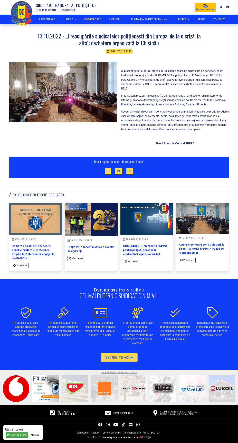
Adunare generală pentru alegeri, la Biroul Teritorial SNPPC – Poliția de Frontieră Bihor (201, 248)
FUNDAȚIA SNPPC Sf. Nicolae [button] (149, 19)
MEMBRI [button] (114, 19)
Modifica (35, 435)
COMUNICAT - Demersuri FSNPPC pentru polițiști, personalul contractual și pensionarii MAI (145, 250)
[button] (221, 7)
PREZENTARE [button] (47, 19)
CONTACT (219, 19)
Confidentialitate (132, 432)
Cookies (95, 432)
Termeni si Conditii (111, 432)
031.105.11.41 (65, 411)
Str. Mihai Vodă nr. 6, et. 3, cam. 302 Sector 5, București (178, 412)
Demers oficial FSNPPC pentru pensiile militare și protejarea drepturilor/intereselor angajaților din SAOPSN (34, 252)
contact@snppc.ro (123, 412)
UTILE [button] (70, 19)
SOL (153, 432)
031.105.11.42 (67, 414)
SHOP (201, 19)
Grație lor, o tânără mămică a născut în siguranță (91, 249)
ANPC (146, 432)
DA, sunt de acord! (17, 435)
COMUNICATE (92, 19)
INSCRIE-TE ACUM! (119, 357)
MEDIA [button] (182, 19)
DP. (158, 432)
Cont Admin (83, 432)
